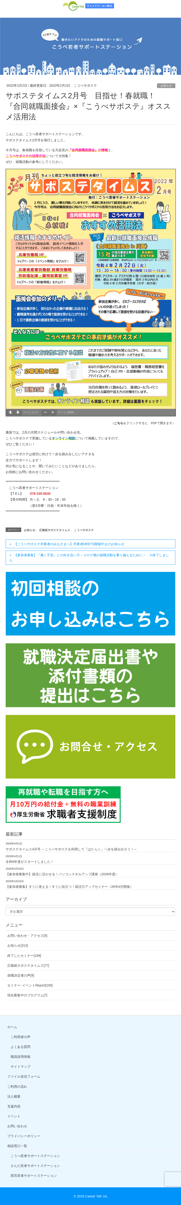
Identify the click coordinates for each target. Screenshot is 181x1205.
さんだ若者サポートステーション (35, 1166)
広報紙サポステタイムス (54, 530)
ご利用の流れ (17, 1086)
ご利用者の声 (20, 1037)
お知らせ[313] (17, 945)
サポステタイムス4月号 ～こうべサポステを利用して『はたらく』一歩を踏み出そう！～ (71, 849)
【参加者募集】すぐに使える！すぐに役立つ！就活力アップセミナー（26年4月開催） (69, 887)
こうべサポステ (84, 530)
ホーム (12, 1027)
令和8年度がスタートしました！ (30, 862)
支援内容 (14, 1106)
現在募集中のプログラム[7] (27, 995)
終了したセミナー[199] (24, 956)
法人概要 (14, 1096)
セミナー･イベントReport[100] (30, 985)
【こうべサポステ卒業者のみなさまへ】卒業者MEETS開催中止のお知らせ (69, 544)
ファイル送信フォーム (23, 1076)
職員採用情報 (20, 1057)
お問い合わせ (17, 1126)
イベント (14, 1116)
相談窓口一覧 (17, 1146)
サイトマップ (20, 1066)
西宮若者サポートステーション (34, 1175)
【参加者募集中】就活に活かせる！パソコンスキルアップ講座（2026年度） (62, 874)
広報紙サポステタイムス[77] (28, 965)
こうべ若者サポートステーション (35, 1156)
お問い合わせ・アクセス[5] (27, 935)
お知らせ (166, 85)
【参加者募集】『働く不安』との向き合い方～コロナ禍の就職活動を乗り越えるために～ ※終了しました (89, 557)
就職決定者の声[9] (20, 975)
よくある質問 (20, 1047)
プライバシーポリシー (23, 1136)
